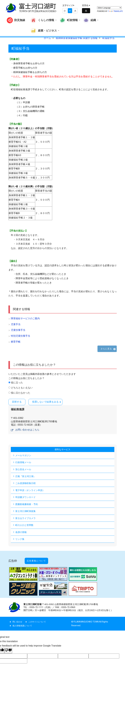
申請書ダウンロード (26, 497)
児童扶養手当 (18, 330)
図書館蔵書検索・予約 (27, 504)
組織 (89, 20)
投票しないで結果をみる (49, 401)
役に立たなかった (20, 392)
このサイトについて (38, 619)
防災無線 (16, 20)
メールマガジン (23, 455)
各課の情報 (21, 532)
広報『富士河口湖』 (26, 476)
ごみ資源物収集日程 (26, 483)
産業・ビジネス (43, 31)
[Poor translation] (8, 648)
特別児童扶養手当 (20, 336)
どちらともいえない (22, 387)
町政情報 (68, 20)
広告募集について (39, 559)
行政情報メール (23, 462)
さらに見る (106, 348)
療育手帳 (15, 341)
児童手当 (15, 324)
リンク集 (20, 539)
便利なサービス (62, 449)
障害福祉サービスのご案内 (25, 318)
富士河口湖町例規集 (26, 511)
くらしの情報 (42, 20)
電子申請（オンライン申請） (31, 490)
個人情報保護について (23, 623)
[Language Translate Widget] (109, 7)
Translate (115, 11)
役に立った (17, 382)
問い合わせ (17, 619)
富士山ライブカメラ (26, 518)
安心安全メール (23, 469)
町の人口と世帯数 (25, 525)
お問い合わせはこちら (27, 429)
